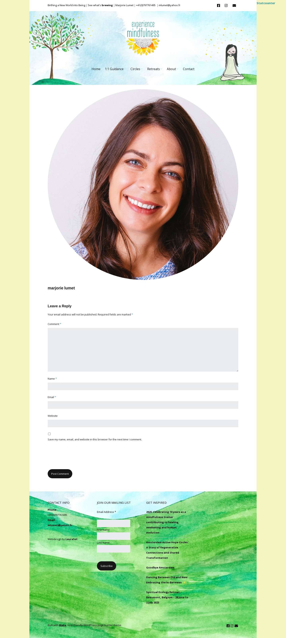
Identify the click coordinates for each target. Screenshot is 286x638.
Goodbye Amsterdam (160, 567)
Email (52, 397)
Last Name (103, 542)
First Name (103, 530)
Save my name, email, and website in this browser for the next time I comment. (95, 439)
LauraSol (71, 539)
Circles (135, 69)
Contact (188, 69)
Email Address (106, 512)
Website (53, 416)
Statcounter (266, 3)
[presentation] (78, 457)
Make (62, 625)
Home (96, 69)
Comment (54, 324)
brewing (107, 5)
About (171, 69)
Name (52, 378)
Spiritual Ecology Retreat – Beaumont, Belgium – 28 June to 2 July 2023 (167, 597)
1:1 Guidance (114, 69)
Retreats (153, 69)
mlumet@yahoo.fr (60, 525)
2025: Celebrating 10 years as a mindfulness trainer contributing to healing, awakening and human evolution (166, 522)
